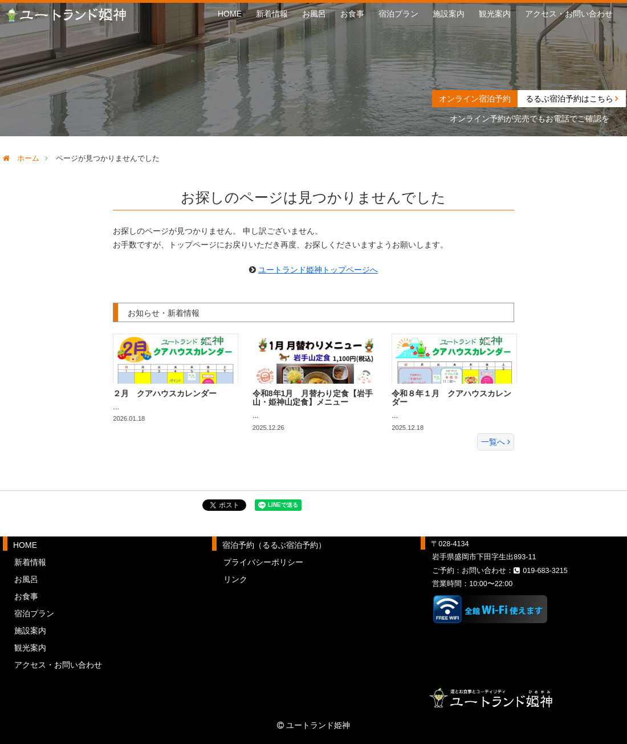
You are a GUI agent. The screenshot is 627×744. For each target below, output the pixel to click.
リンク (235, 579)
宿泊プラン (398, 13)
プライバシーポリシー (263, 562)
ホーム (21, 158)
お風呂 (314, 13)
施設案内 (449, 13)
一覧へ (495, 441)
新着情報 (272, 13)
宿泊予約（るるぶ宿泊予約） (274, 545)
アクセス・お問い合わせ (569, 13)
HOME (230, 13)
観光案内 (495, 13)
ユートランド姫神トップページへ (318, 269)
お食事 (352, 13)
